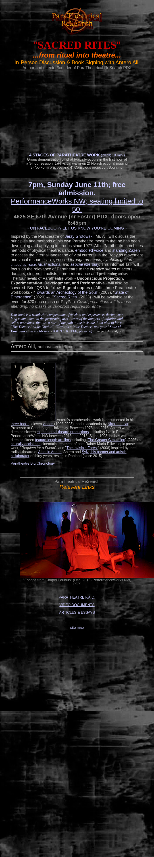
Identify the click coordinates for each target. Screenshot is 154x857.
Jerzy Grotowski (79, 236)
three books (20, 424)
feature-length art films (53, 440)
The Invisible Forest (82, 448)
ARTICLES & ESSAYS (77, 612)
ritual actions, (49, 264)
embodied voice (89, 250)
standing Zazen (126, 250)
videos (48, 424)
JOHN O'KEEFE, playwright (73, 331)
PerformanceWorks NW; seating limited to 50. (77, 205)
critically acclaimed (25, 444)
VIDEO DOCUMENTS (76, 605)
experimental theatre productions (63, 432)
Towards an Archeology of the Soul (66, 292)
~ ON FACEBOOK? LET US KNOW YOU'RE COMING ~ (77, 228)
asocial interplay (85, 264)
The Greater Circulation (106, 440)
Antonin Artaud (50, 452)
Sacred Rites (65, 297)
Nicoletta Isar (118, 424)
